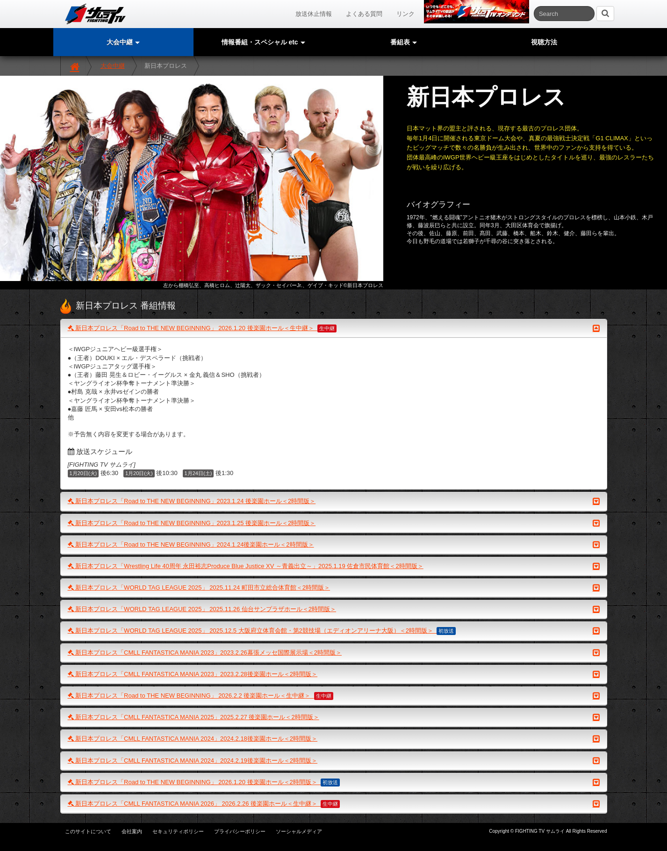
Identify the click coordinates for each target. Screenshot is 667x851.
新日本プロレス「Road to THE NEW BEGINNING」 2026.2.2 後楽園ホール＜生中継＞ (334, 696)
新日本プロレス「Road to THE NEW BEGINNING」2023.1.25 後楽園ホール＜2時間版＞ (334, 523)
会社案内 (132, 831)
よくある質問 (364, 13)
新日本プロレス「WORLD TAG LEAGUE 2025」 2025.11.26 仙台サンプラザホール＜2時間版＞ (334, 609)
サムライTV (95, 14)
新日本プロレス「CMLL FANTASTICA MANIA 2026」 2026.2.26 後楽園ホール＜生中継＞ (334, 804)
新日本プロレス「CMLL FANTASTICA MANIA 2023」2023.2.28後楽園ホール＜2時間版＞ (334, 674)
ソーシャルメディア (299, 831)
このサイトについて (88, 831)
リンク (405, 13)
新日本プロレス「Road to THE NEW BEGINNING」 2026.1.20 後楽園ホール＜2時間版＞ (334, 782)
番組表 (403, 42)
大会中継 (112, 65)
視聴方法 (544, 42)
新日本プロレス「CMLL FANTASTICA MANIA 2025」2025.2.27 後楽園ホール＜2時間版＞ (334, 717)
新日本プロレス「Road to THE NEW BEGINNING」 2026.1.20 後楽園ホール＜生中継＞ (334, 328)
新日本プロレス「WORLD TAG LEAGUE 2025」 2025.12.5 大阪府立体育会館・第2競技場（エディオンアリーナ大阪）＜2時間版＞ (334, 631)
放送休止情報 (313, 13)
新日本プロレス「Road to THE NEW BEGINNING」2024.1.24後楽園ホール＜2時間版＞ (334, 545)
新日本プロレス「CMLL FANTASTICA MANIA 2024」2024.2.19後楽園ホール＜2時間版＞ (334, 761)
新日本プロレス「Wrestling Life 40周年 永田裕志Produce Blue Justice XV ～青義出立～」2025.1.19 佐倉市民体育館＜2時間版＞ (334, 566)
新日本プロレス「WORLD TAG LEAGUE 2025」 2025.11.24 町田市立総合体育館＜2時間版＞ (334, 588)
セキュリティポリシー (178, 831)
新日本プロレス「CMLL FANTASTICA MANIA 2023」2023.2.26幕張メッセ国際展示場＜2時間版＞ (334, 653)
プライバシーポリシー (239, 831)
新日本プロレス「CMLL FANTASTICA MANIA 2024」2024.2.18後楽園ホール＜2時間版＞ (334, 739)
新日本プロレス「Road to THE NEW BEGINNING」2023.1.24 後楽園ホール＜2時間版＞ (334, 501)
